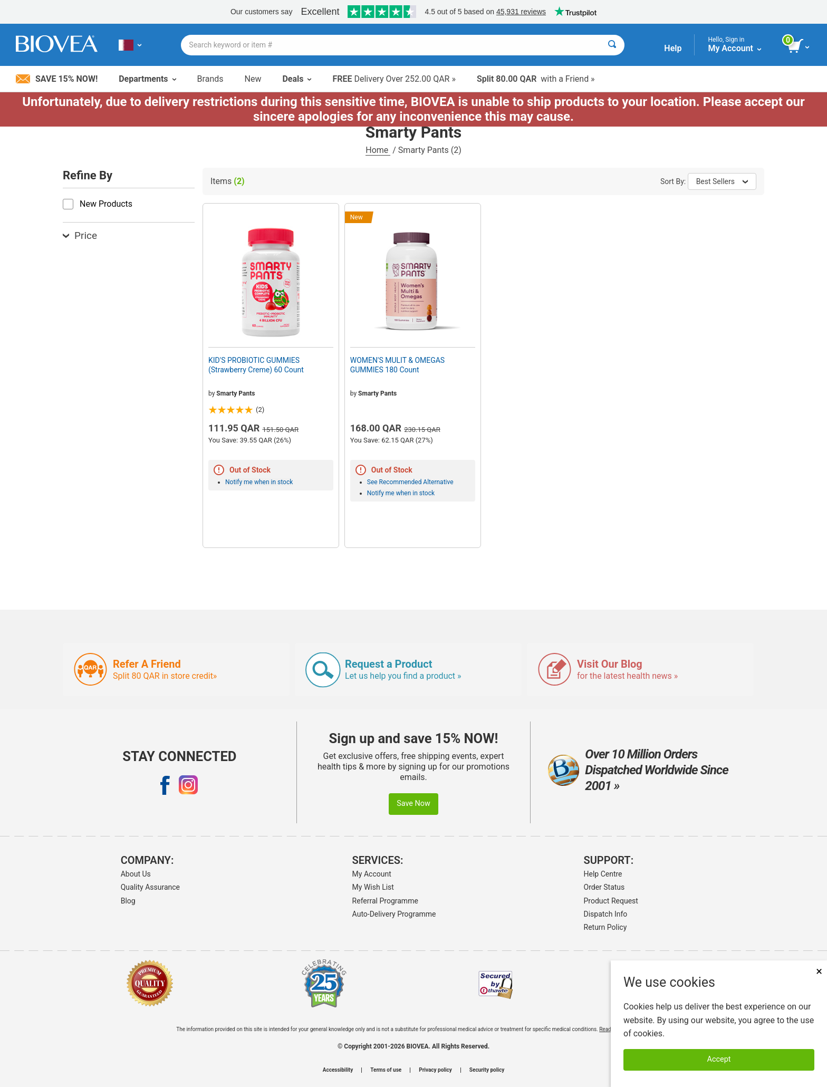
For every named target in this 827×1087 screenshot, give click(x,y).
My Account (371, 874)
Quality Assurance (150, 887)
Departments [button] (147, 79)
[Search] (612, 45)
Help (672, 48)
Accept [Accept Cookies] (719, 1059)
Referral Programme (385, 901)
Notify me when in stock (259, 482)
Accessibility (338, 1070)
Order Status (604, 887)
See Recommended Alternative (410, 482)
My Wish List (373, 887)
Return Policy (605, 927)
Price (80, 235)
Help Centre (603, 874)
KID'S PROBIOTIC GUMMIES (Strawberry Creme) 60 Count (256, 365)
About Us (136, 874)
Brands (210, 79)
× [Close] (819, 971)
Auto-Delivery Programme (394, 914)
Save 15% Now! (57, 79)
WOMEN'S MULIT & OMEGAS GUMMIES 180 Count (397, 365)
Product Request (611, 901)
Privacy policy (435, 1070)
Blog (128, 901)
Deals (296, 79)
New (253, 79)
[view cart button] (799, 46)
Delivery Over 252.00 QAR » (393, 79)
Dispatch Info (606, 914)
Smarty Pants (235, 393)
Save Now (413, 803)
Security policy (486, 1070)
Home (378, 150)
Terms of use (385, 1070)
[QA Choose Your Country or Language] (130, 45)
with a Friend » (536, 79)
